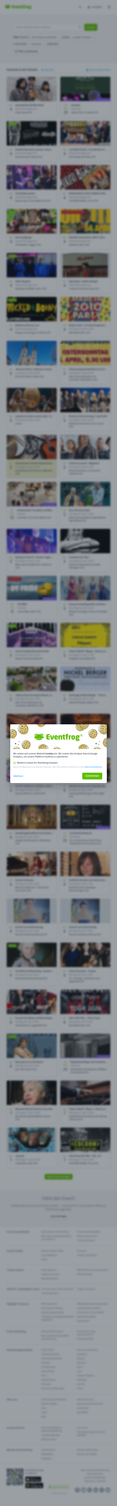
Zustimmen (92, 776)
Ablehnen (18, 776)
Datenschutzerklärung (93, 767)
